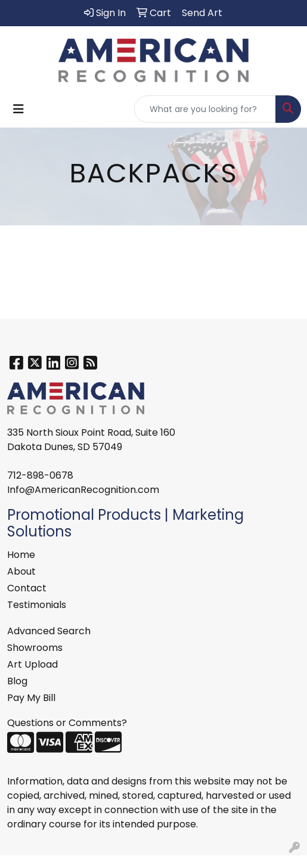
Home (21, 555)
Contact (26, 588)
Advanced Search (49, 631)
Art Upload (32, 664)
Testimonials (36, 605)
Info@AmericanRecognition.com (83, 490)
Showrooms (35, 648)
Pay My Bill (31, 698)
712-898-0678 (40, 475)
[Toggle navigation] (18, 109)
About (21, 571)
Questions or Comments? (67, 723)
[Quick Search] (205, 109)
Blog (17, 681)
